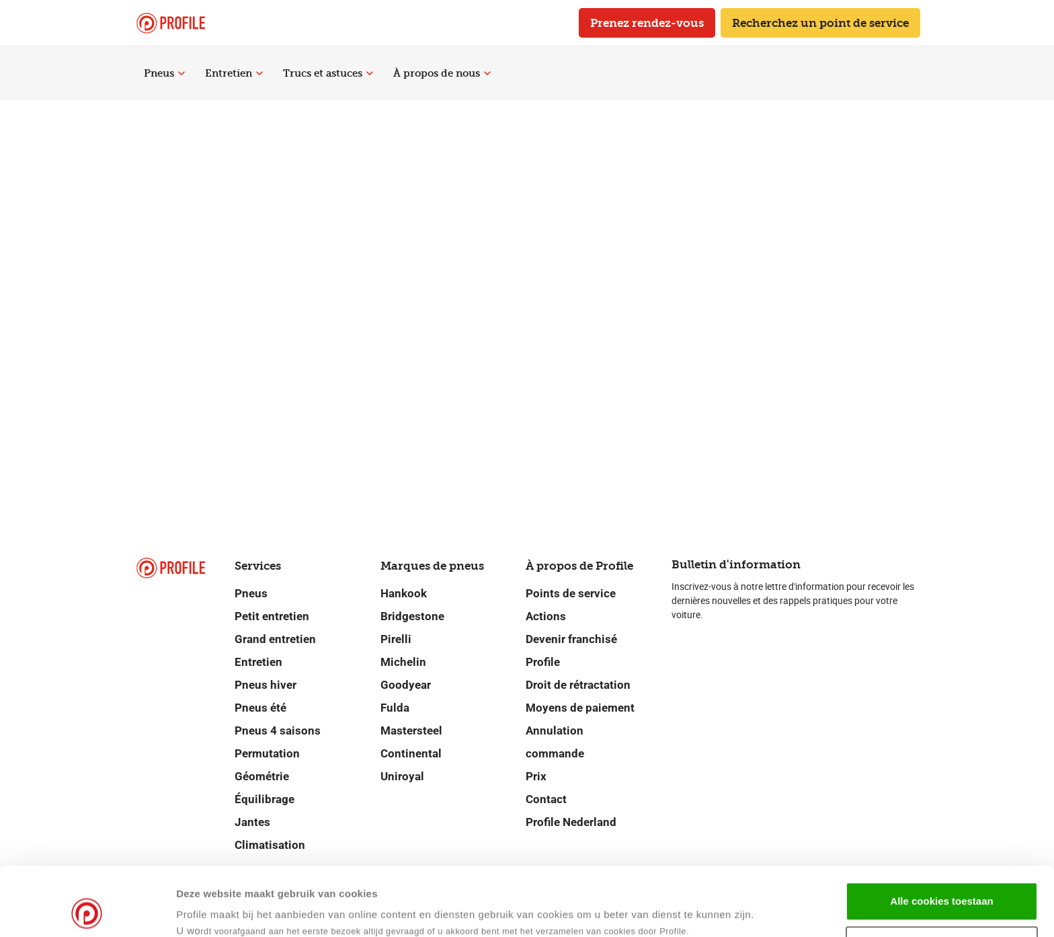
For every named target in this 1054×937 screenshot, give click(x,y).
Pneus (164, 73)
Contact (546, 799)
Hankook (403, 593)
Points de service (571, 593)
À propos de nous (442, 73)
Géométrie (262, 776)
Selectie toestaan (942, 881)
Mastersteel (411, 730)
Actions (546, 616)
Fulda (394, 707)
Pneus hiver (265, 684)
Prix (536, 776)
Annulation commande (555, 742)
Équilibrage (264, 799)
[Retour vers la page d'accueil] (171, 23)
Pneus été (260, 707)
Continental (411, 753)
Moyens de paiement (580, 707)
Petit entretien (272, 616)
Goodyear (405, 684)
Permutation (267, 753)
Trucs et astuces (328, 73)
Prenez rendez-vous (647, 23)
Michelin (403, 662)
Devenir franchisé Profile (571, 650)
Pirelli (395, 639)
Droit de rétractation (578, 684)
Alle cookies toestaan (941, 836)
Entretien (234, 73)
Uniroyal (402, 776)
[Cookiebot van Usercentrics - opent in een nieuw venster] (87, 911)
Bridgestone (412, 616)
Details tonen (651, 910)
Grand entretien (275, 639)
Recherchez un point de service (820, 23)
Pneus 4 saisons (278, 730)
